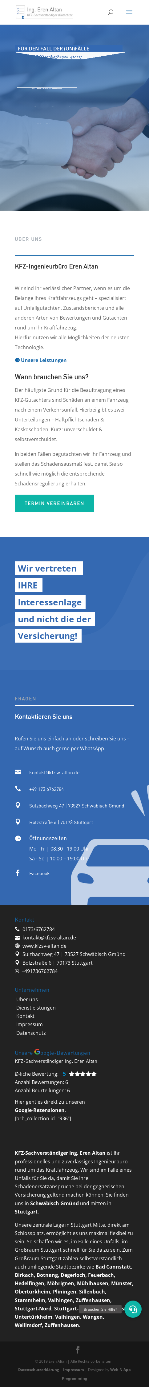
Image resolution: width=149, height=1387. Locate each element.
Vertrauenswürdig (50, 108)
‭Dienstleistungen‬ (36, 1007)
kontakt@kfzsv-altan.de (54, 772)
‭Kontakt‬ (25, 1016)
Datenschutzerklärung (38, 1369)
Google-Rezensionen (40, 1110)
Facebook (39, 873)
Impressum (29, 1024)
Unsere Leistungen (41, 360)
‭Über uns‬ (27, 999)
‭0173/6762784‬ (38, 929)
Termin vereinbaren (54, 503)
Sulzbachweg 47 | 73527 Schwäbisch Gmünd (76, 806)
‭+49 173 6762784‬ (46, 789)
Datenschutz (31, 1033)
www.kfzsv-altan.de (44, 946)
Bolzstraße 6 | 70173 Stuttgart (61, 822)
